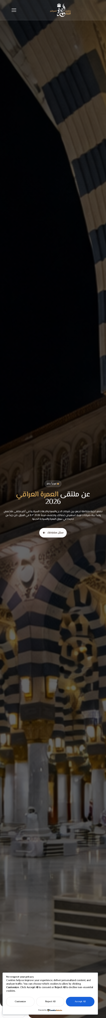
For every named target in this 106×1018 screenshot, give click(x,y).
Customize (20, 1002)
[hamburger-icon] (14, 10)
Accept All (80, 1002)
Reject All (50, 1002)
